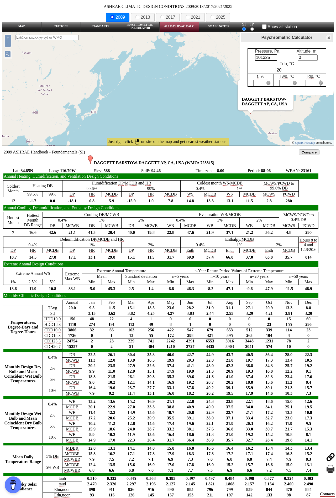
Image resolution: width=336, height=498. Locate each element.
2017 (167, 17)
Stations (61, 26)
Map (21, 26)
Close (328, 37)
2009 (117, 17)
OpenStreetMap (305, 143)
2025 (218, 17)
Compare (309, 152)
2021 (193, 17)
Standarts (100, 26)
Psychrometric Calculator (140, 26)
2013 (142, 17)
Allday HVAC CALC (179, 26)
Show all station (279, 26)
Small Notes (218, 26)
